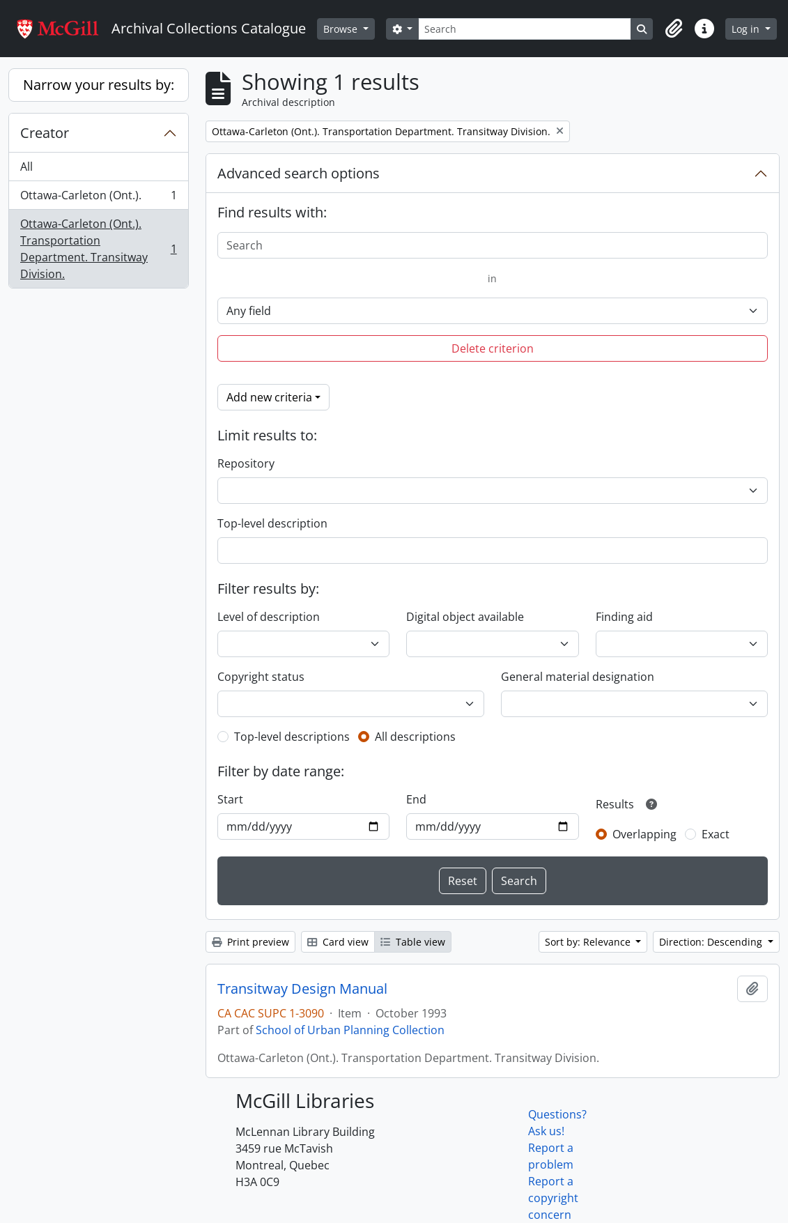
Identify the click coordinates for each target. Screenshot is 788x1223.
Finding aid (624, 616)
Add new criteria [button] (269, 397)
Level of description (268, 616)
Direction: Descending (712, 941)
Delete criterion (492, 348)
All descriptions (415, 736)
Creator (44, 132)
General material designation (577, 676)
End (416, 799)
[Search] (524, 29)
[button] (673, 28)
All (26, 166)
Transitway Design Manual (302, 988)
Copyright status (260, 676)
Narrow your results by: (98, 84)
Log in (747, 29)
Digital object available (465, 616)
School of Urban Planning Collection (350, 1030)
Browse (341, 29)
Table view (412, 941)
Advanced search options (298, 173)
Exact (715, 834)
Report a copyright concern (553, 1198)
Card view (338, 941)
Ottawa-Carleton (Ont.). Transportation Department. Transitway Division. (98, 249)
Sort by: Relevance (589, 941)
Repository (246, 463)
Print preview (250, 941)
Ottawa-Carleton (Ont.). (98, 198)
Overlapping (644, 834)
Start (230, 799)
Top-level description (272, 523)
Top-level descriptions (292, 736)
